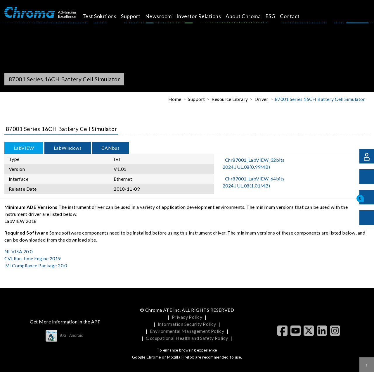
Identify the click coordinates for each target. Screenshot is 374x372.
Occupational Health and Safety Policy (187, 338)
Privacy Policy (187, 317)
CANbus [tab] (110, 148)
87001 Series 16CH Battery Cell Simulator (320, 99)
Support (136, 16)
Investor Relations (203, 16)
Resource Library (230, 99)
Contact (295, 16)
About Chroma (248, 16)
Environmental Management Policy (187, 331)
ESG (275, 16)
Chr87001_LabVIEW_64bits (254, 182)
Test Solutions (104, 16)
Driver (261, 99)
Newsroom (163, 16)
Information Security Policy (187, 324)
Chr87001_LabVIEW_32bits (254, 163)
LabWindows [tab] (68, 148)
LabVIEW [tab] (24, 148)
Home (174, 99)
